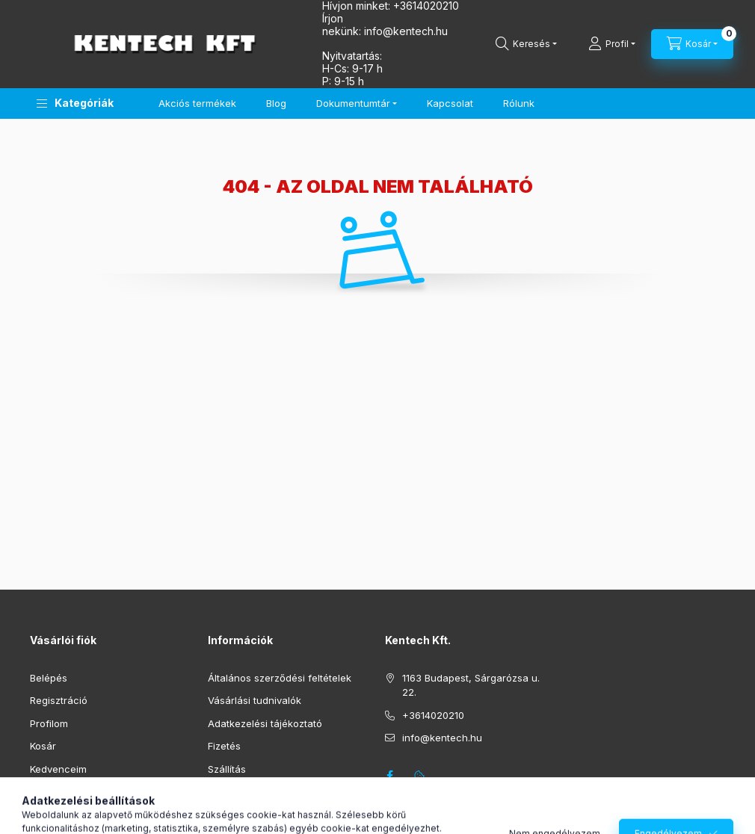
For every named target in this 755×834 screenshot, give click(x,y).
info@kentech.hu (442, 738)
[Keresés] (526, 44)
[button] (75, 103)
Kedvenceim (58, 769)
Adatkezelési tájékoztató (265, 723)
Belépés (48, 678)
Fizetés (224, 746)
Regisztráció (58, 700)
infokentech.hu (406, 31)
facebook (389, 776)
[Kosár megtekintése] (692, 44)
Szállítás (227, 769)
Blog (276, 103)
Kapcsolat (450, 103)
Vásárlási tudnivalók (254, 700)
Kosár (43, 746)
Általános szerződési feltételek (279, 678)
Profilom (49, 723)
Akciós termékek (197, 103)
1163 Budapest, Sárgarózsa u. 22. (471, 685)
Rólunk (518, 103)
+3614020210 (433, 715)
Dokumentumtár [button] (353, 103)
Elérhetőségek (241, 791)
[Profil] (612, 44)
